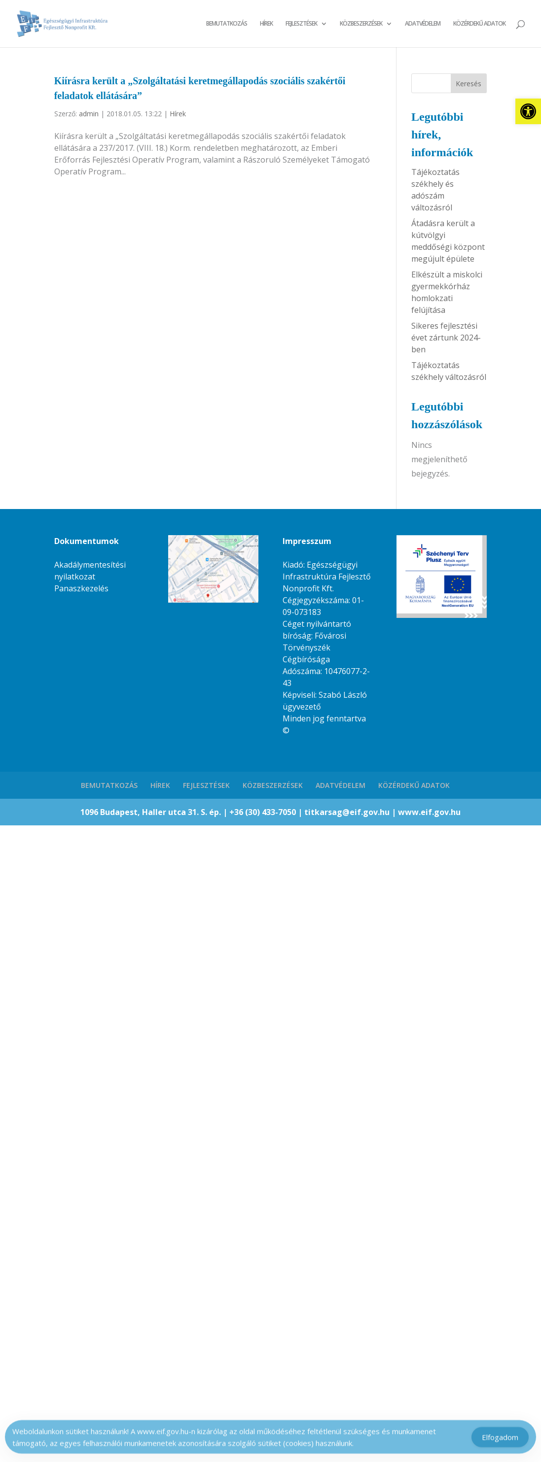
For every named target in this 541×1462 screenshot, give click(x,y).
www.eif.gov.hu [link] (429, 812)
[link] (528, 111)
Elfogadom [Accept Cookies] (500, 1439)
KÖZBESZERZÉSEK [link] (361, 24)
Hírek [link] (178, 113)
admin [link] (89, 113)
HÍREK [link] (266, 24)
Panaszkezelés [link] (81, 588)
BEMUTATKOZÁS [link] (226, 24)
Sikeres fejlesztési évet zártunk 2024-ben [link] (446, 337)
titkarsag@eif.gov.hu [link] (348, 812)
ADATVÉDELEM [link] (422, 24)
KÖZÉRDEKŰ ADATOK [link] (479, 24)
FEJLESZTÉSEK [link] (301, 24)
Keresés (468, 83)
